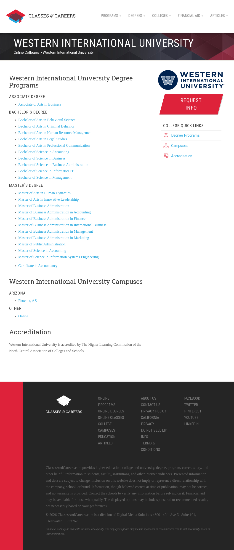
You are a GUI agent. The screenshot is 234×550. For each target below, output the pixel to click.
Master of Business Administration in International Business (62, 225)
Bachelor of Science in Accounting (43, 152)
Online (23, 316)
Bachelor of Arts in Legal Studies (42, 139)
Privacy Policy (153, 411)
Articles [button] (219, 15)
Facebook (192, 398)
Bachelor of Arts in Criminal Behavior (46, 126)
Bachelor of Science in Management (45, 177)
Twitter (191, 405)
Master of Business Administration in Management (55, 231)
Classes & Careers (40, 16)
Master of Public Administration (42, 244)
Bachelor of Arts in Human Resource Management (55, 133)
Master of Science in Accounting (42, 250)
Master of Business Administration (43, 206)
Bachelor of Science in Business (41, 158)
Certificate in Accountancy (37, 266)
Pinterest (193, 411)
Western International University (68, 52)
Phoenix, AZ (27, 301)
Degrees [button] (136, 15)
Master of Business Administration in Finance (51, 219)
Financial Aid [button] (190, 15)
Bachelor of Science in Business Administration (53, 165)
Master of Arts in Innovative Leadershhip (48, 199)
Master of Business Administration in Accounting (54, 212)
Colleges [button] (161, 15)
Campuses (179, 145)
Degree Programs (185, 135)
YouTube (191, 417)
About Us (148, 398)
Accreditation (181, 156)
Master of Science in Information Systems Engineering (58, 257)
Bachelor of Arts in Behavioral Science (46, 120)
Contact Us (150, 405)
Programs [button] (111, 15)
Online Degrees (111, 411)
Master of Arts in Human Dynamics (44, 193)
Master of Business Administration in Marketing (53, 238)
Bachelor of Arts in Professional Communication (54, 145)
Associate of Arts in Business (39, 104)
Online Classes (111, 417)
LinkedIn (191, 424)
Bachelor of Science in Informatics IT (46, 171)
